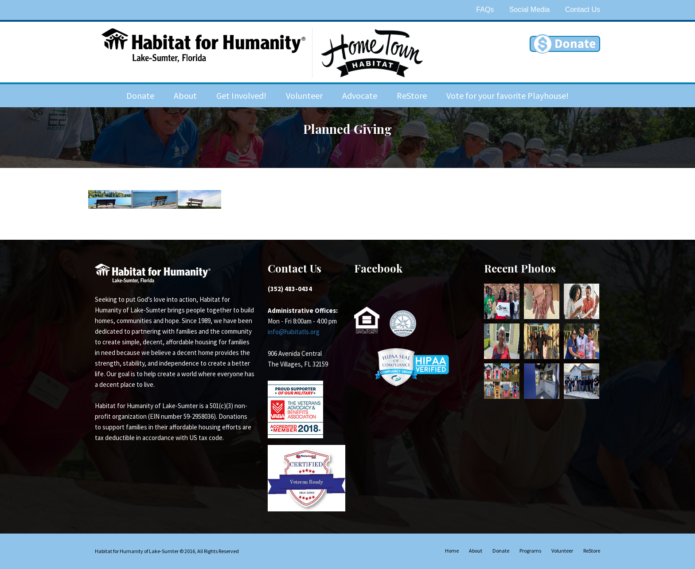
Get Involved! (241, 95)
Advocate (359, 95)
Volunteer (304, 95)
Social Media (529, 9)
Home (452, 550)
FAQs (485, 9)
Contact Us (582, 9)
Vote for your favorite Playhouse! (507, 95)
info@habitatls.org (294, 331)
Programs (530, 550)
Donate (140, 95)
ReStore (412, 95)
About (185, 95)
